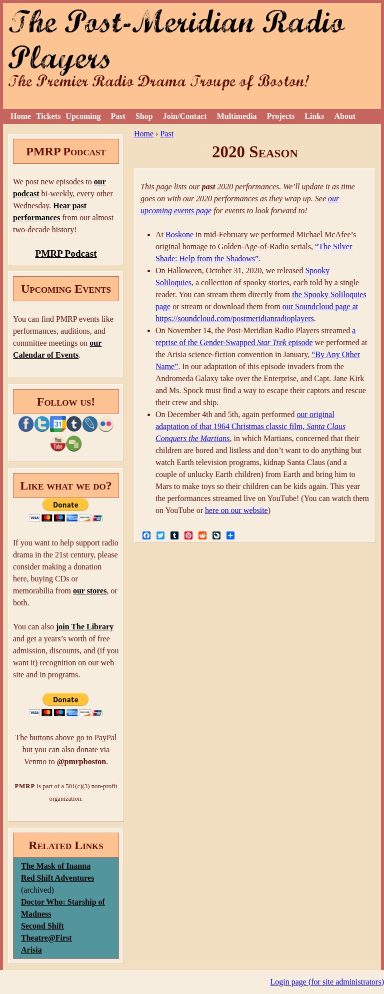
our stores (89, 590)
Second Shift (42, 926)
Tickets (48, 116)
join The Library (85, 626)
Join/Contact (185, 116)
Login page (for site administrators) (327, 982)
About (345, 116)
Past (118, 116)
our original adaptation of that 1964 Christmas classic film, (251, 426)
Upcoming (83, 116)
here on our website (236, 510)
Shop (144, 116)
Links (314, 116)
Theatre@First (46, 938)
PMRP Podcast (65, 253)
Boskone (180, 234)
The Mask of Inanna (55, 866)
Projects (281, 116)
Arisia (31, 950)
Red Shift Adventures (57, 878)
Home (20, 116)
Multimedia (237, 116)
